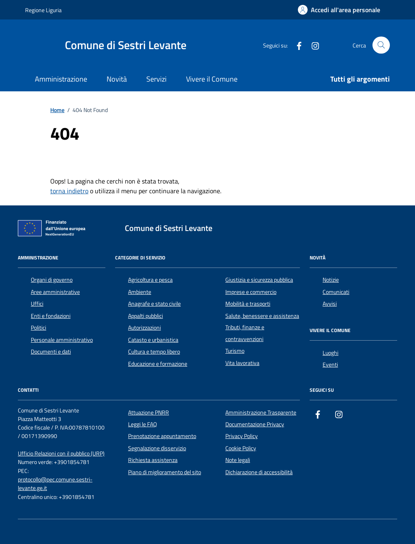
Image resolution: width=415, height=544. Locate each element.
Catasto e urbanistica (153, 339)
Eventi (330, 364)
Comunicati (336, 291)
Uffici (37, 303)
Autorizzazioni (144, 327)
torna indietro (69, 191)
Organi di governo (52, 279)
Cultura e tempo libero (154, 351)
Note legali (237, 459)
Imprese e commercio (250, 291)
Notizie (331, 279)
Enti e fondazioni (51, 315)
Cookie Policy (240, 448)
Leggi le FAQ (142, 424)
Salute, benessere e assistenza (262, 315)
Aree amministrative (55, 291)
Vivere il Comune (211, 78)
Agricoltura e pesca (150, 279)
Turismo (234, 350)
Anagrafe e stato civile (154, 303)
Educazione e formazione (157, 363)
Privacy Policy (241, 436)
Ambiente (139, 291)
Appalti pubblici (145, 315)
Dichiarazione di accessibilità (259, 472)
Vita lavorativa (242, 362)
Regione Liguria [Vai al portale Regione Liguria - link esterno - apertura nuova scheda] (43, 10)
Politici (38, 327)
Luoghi (330, 352)
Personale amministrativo (62, 339)
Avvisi (330, 303)
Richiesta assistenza (153, 459)
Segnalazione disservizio (157, 448)
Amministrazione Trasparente (260, 412)
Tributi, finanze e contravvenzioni (244, 333)
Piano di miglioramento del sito (164, 472)
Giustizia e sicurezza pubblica (259, 279)
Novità (117, 78)
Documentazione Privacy (254, 424)
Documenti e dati (51, 351)
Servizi (156, 78)
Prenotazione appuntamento (162, 436)
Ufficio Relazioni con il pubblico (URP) (61, 453)
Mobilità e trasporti (247, 303)
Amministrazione (61, 78)
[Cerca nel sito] (381, 45)
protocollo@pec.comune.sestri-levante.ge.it (55, 483)
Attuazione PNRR (148, 412)
